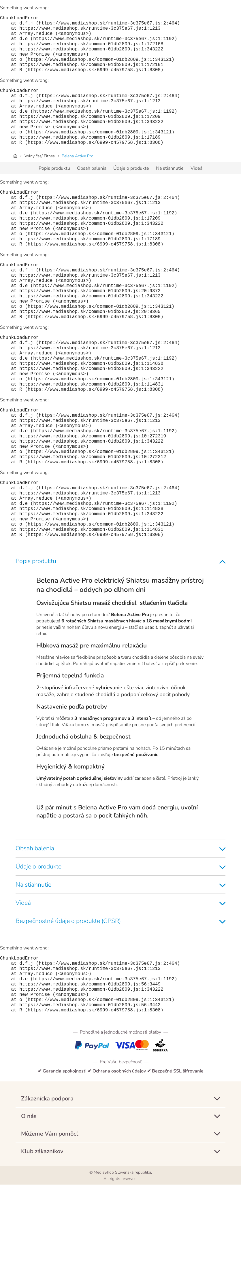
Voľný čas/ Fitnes (40, 181)
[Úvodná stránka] (15, 181)
